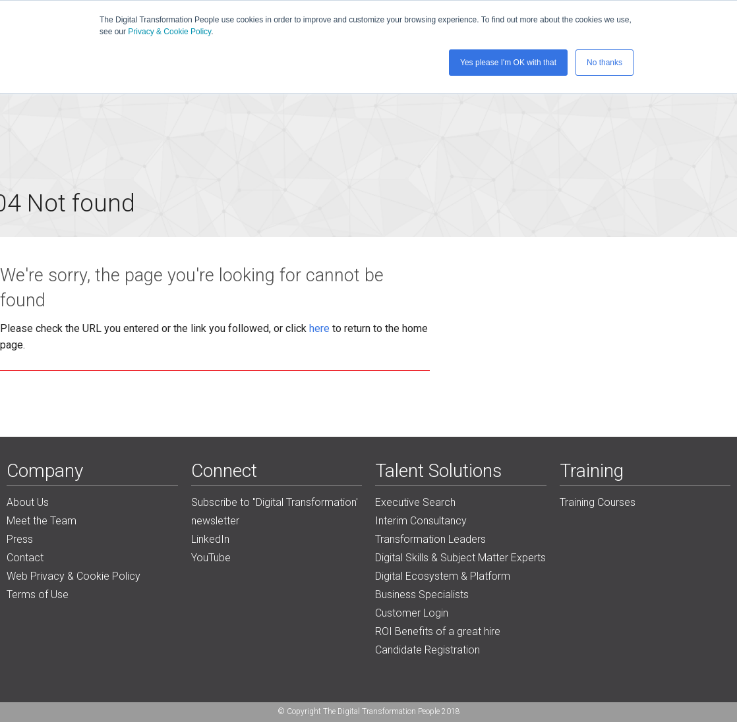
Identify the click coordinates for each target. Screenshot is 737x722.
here (319, 328)
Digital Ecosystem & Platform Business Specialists (442, 585)
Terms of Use (38, 594)
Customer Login (411, 613)
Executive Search (415, 502)
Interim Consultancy (421, 520)
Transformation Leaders (430, 539)
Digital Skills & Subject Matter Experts (460, 557)
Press (20, 539)
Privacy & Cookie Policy (169, 31)
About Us (28, 502)
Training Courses (597, 502)
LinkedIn (210, 539)
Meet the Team (41, 520)
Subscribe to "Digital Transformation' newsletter (274, 511)
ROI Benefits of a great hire (437, 631)
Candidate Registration (427, 650)
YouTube (211, 557)
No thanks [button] (604, 62)
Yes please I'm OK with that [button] (508, 62)
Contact (25, 557)
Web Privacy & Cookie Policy (73, 576)
